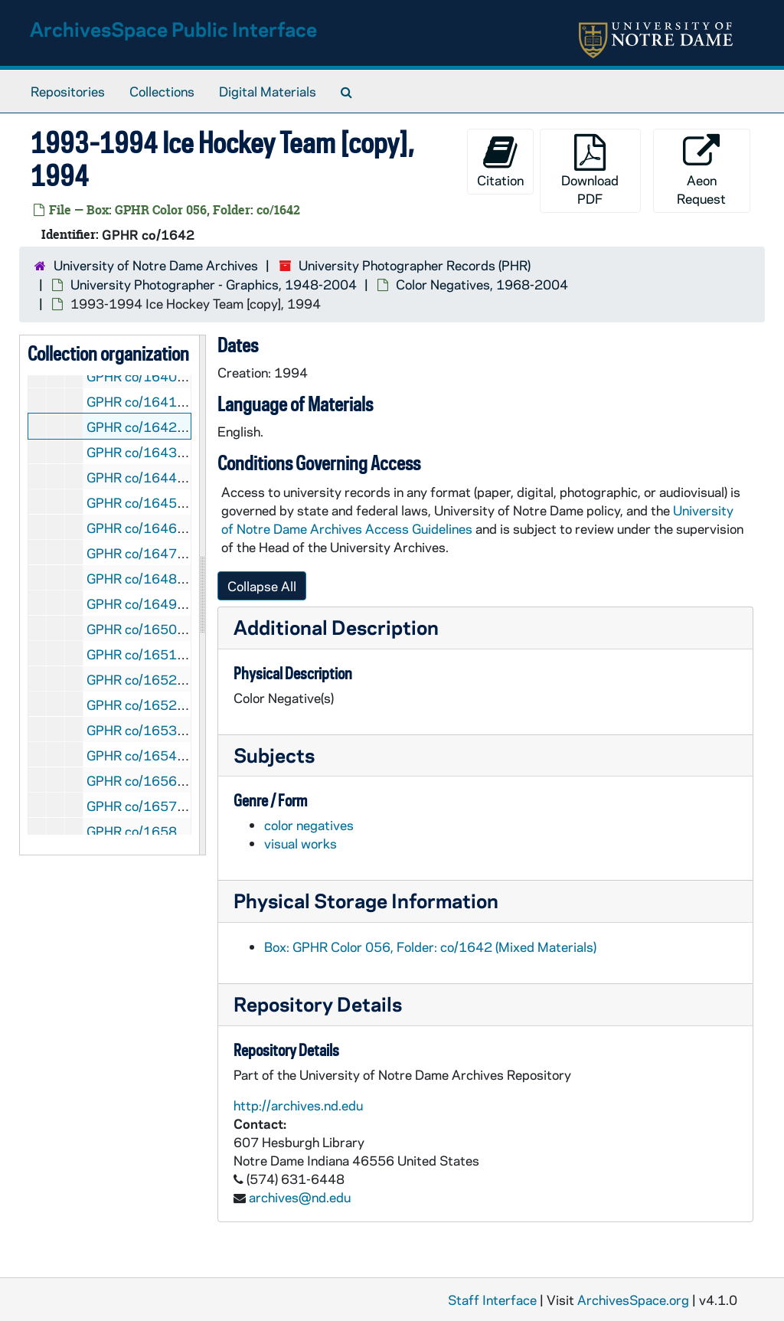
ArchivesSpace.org (633, 1299)
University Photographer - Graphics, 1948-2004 (213, 284)
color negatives (309, 824)
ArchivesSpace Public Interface (173, 28)
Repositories (68, 91)
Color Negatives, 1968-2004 (482, 284)
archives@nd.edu (300, 1197)
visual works (300, 843)
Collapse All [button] (261, 585)
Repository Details (318, 1003)
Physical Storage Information (366, 900)
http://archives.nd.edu (298, 1105)
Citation (500, 161)
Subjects (274, 754)
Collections (161, 91)
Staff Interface (492, 1299)
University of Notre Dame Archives (156, 265)
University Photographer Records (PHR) (415, 265)
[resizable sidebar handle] (202, 595)
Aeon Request (701, 170)
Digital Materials (267, 91)
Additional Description (336, 626)
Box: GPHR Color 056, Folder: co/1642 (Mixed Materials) (430, 946)
